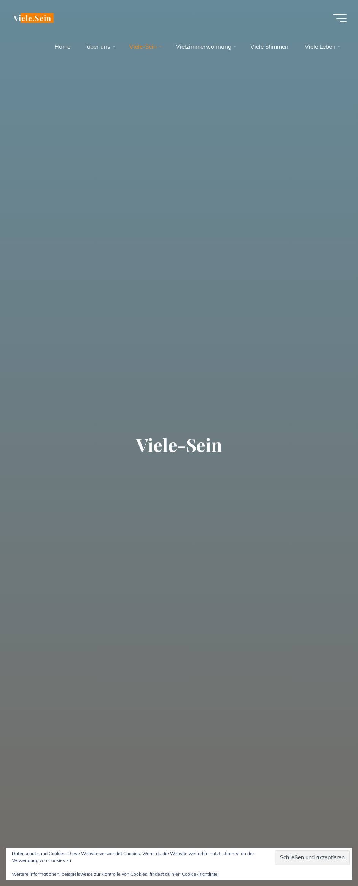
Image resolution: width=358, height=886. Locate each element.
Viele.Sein (32, 18)
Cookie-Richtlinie (200, 874)
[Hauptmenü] (340, 18)
